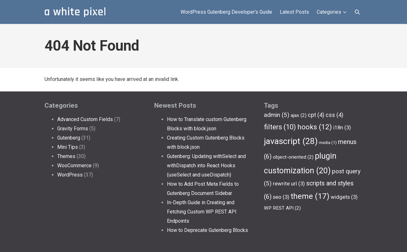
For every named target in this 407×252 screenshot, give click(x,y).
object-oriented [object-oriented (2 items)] (293, 157)
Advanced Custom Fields (85, 119)
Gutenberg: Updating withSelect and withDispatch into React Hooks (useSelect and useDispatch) (206, 165)
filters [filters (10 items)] (280, 127)
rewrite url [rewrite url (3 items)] (289, 183)
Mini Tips (67, 147)
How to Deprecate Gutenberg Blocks (207, 230)
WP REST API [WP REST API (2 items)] (282, 208)
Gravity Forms (72, 129)
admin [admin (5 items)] (276, 115)
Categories (332, 12)
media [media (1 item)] (328, 142)
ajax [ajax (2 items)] (299, 115)
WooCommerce (74, 165)
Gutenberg (68, 138)
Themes (66, 156)
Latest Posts (294, 12)
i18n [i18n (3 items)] (342, 127)
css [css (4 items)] (334, 115)
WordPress (70, 175)
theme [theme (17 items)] (310, 196)
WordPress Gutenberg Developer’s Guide (226, 12)
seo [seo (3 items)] (281, 197)
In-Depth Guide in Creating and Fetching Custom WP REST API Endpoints (202, 211)
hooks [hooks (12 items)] (314, 127)
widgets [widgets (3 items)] (344, 197)
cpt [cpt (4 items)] (316, 115)
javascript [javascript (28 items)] (291, 141)
